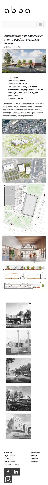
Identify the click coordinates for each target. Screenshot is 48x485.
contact (34, 461)
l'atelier (34, 458)
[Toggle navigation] (40, 24)
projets (34, 455)
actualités (35, 452)
